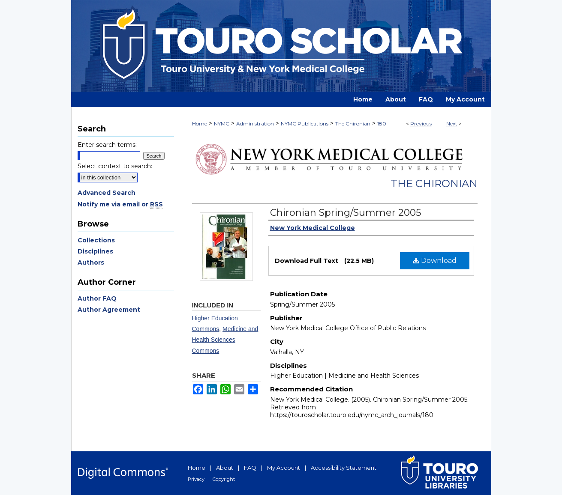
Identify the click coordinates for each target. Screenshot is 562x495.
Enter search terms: (107, 145)
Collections (96, 240)
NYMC (221, 123)
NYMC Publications (304, 123)
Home (199, 123)
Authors (91, 262)
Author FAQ (97, 298)
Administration (255, 123)
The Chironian (352, 123)
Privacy (196, 479)
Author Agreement (109, 309)
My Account (283, 467)
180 (381, 123)
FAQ (250, 467)
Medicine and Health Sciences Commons (225, 339)
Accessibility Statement (343, 467)
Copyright (224, 479)
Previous (421, 123)
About (224, 467)
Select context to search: (115, 166)
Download (435, 260)
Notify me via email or (120, 204)
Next (451, 123)
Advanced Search (106, 193)
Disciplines (95, 251)
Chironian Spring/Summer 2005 (345, 212)
